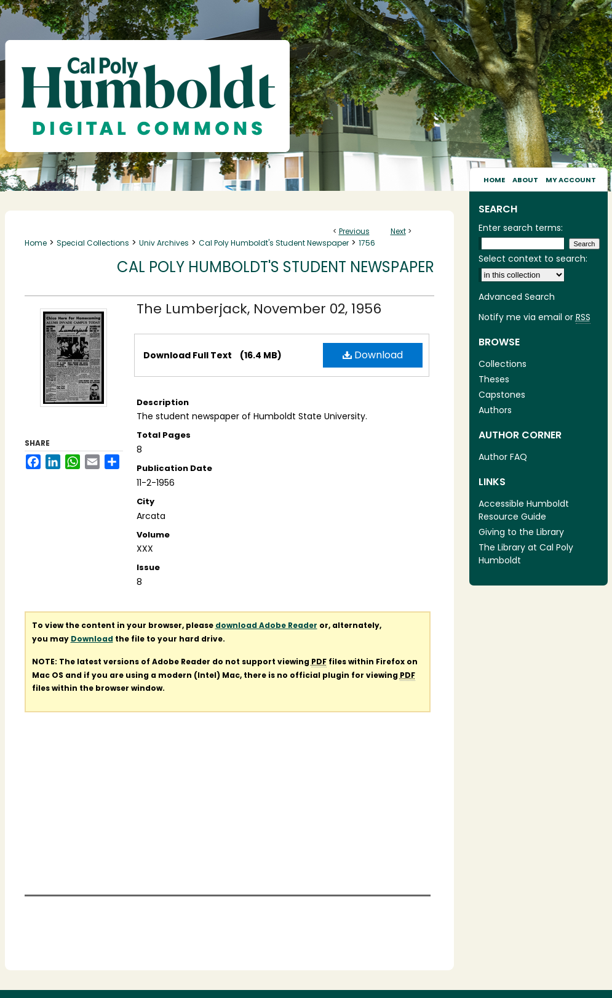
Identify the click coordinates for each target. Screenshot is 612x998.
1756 (367, 243)
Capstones (502, 394)
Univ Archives (164, 243)
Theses (494, 379)
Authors (495, 410)
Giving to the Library (521, 532)
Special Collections (93, 243)
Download (373, 355)
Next (398, 231)
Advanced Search (517, 297)
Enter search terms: (521, 228)
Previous (354, 231)
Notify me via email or (534, 317)
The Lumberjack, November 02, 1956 (259, 308)
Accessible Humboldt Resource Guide (524, 510)
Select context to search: (533, 258)
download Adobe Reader (266, 625)
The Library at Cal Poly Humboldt (526, 553)
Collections (503, 364)
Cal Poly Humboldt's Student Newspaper (274, 243)
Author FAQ (503, 457)
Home (36, 243)
